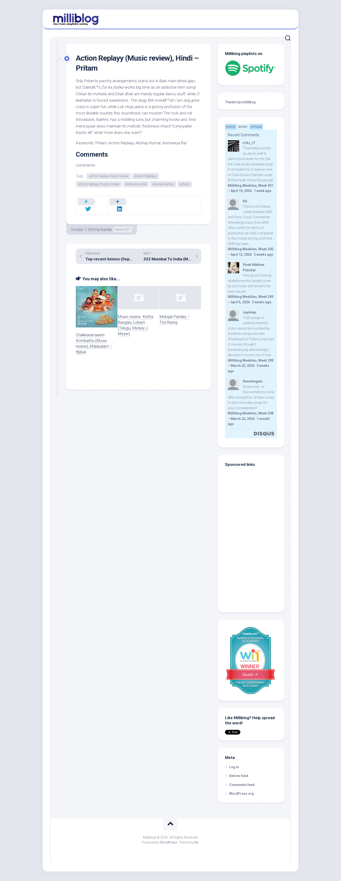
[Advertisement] (254, 573)
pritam (184, 184)
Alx (196, 842)
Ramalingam (253, 381)
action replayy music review (98, 184)
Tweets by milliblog (240, 102)
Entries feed (238, 776)
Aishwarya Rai (136, 184)
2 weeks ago (263, 254)
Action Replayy (146, 176)
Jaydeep (249, 312)
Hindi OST (122, 224)
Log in (234, 767)
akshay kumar (163, 184)
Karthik (106, 224)
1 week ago (262, 191)
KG (245, 201)
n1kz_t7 (249, 143)
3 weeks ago (261, 302)
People (230, 127)
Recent (243, 127)
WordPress (168, 842)
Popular (256, 127)
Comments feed (242, 785)
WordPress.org (241, 793)
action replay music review (109, 176)
